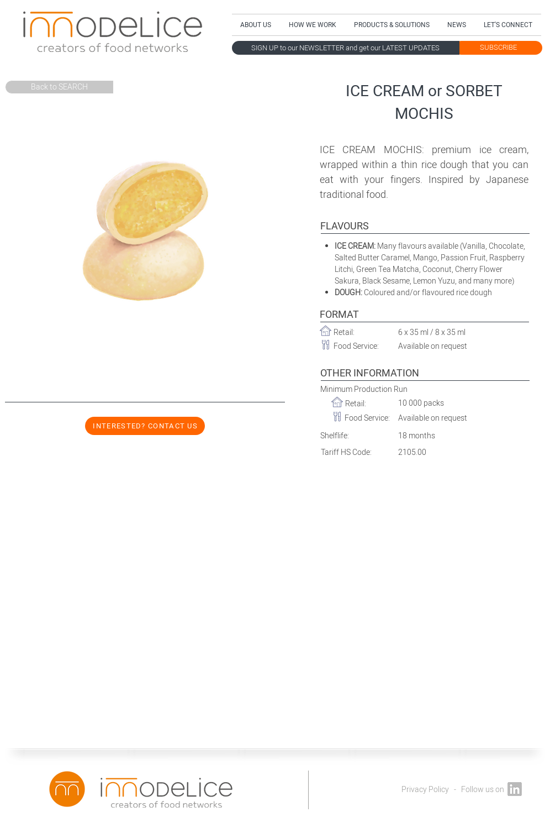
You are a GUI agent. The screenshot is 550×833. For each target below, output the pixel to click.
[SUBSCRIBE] (498, 48)
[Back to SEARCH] (59, 87)
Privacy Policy (425, 789)
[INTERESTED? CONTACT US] (145, 426)
